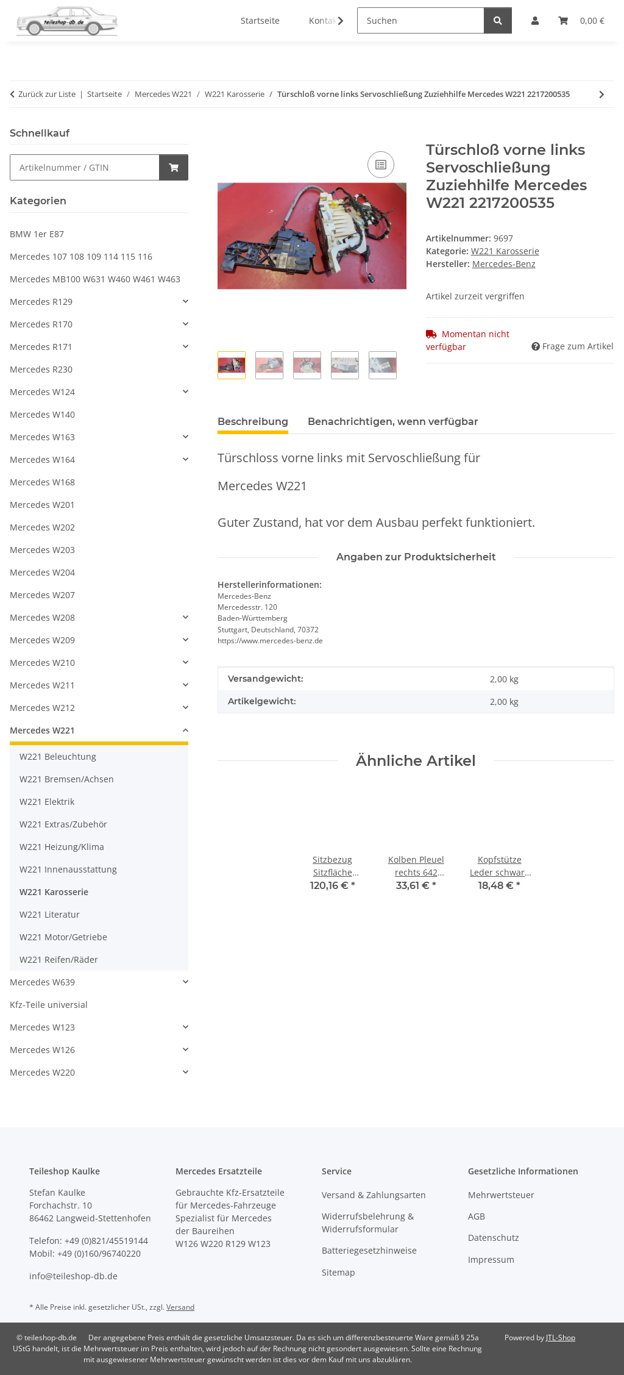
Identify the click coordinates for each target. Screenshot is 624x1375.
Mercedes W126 (42, 1049)
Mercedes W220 (42, 1072)
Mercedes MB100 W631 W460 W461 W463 (95, 279)
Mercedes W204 (42, 572)
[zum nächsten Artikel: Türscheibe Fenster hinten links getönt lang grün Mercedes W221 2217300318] (601, 94)
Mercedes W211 (42, 685)
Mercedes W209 (42, 640)
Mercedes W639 (42, 982)
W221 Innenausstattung (68, 869)
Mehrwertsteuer (501, 1195)
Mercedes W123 (42, 1027)
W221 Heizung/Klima (62, 846)
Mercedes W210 (42, 662)
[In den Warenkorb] (227, 134)
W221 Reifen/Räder (59, 959)
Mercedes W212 (42, 707)
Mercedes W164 (42, 459)
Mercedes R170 (41, 324)
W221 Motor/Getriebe (63, 937)
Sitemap (338, 1272)
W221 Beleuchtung (58, 756)
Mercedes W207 (42, 595)
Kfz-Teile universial (49, 1004)
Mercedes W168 (42, 482)
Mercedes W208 (42, 617)
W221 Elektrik (47, 801)
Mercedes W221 (42, 730)
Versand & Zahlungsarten (374, 1195)
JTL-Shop (560, 1337)
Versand (180, 1307)
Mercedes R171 (41, 346)
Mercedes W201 (42, 504)
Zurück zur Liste (47, 93)
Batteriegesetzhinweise (369, 1250)
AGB (476, 1216)
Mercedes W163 (42, 437)
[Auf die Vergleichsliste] (380, 164)
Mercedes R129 (41, 301)
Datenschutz (493, 1237)
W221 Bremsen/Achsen (67, 779)
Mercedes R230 (41, 369)
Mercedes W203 (42, 549)
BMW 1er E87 (37, 234)
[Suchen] (420, 20)
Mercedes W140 (42, 414)
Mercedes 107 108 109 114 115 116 (81, 256)
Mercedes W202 (42, 527)
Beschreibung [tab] (253, 421)
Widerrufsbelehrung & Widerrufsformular (368, 1222)
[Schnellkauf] (85, 167)
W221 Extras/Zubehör (63, 824)
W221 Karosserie (505, 251)
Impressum (491, 1259)
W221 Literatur (50, 914)
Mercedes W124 (42, 392)
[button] (332, 20)
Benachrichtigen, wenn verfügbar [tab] (393, 421)
